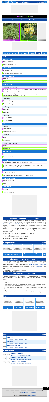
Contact (17, 390)
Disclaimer (23, 390)
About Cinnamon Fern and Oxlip (37, 264)
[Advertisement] (24, 9)
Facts (44, 53)
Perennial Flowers (29, 2)
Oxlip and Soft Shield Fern (18, 361)
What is (14, 53)
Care (38, 53)
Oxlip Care (39, 266)
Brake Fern (10, 337)
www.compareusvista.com (29, 392)
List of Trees (19, 2)
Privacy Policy (39, 390)
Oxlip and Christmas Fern (18, 357)
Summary (6, 53)
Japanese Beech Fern (13, 345)
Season (32, 53)
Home (7, 390)
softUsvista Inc (32, 395)
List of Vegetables (40, 2)
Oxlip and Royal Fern (17, 353)
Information (23, 53)
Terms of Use (30, 390)
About (12, 390)
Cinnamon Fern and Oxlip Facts (12, 223)
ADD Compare (46, 388)
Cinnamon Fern (11, 40)
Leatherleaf (10, 341)
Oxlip (28, 40)
